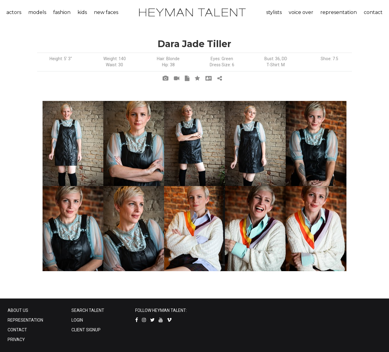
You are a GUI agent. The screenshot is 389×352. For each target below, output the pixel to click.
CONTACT (17, 329)
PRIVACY (16, 339)
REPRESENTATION (25, 320)
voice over (301, 12)
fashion (62, 12)
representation (338, 12)
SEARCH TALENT (87, 310)
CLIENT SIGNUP (86, 329)
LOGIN (77, 320)
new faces (106, 12)
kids (82, 12)
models (37, 12)
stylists (274, 12)
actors (13, 12)
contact (373, 12)
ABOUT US (18, 310)
